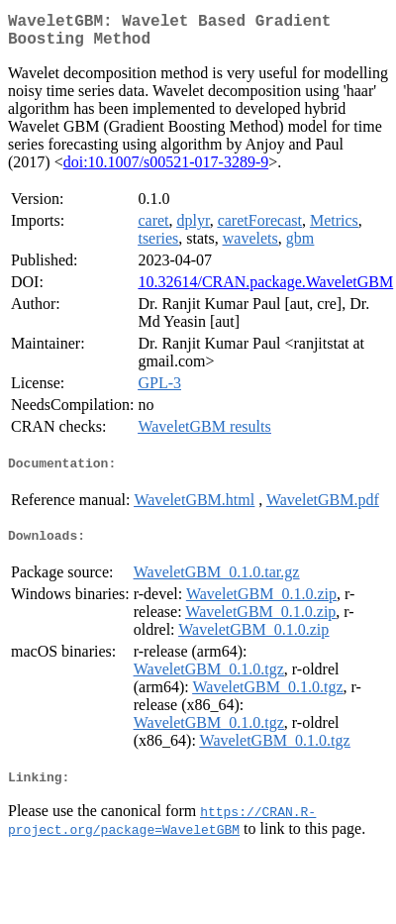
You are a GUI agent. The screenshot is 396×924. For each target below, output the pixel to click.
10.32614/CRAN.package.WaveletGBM (265, 289)
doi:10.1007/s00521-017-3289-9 (166, 169)
